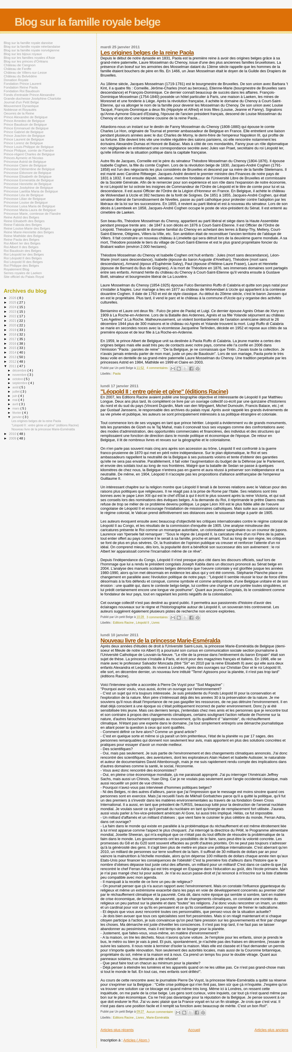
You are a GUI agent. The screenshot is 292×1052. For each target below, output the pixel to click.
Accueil (194, 1030)
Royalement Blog (16, 269)
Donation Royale (16, 80)
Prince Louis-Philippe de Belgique (29, 146)
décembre (20, 370)
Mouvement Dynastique (21, 106)
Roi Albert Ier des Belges (22, 243)
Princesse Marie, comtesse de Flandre (32, 213)
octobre (18, 379)
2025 (13, 302)
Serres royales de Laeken (23, 273)
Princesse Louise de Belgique (26, 202)
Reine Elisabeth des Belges (24, 221)
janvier (18, 417)
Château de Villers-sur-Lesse (25, 72)
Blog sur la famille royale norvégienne (31, 50)
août (16, 387)
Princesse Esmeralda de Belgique (29, 180)
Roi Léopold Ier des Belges (24, 254)
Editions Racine (123, 622)
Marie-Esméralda (158, 1017)
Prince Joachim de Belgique (24, 135)
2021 (13, 320)
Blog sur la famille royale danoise (28, 43)
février (17, 412)
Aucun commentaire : (161, 1011)
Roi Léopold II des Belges (23, 258)
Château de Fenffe (17, 69)
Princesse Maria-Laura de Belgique (30, 210)
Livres (155, 622)
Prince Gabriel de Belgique (23, 132)
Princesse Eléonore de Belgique (27, 172)
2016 (13, 343)
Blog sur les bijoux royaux (23, 54)
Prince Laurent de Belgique (24, 139)
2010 (13, 433)
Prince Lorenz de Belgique (23, 143)
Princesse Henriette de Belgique (27, 184)
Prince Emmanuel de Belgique (26, 128)
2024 (13, 307)
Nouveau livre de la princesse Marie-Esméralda (160, 640)
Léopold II (143, 622)
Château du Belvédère (20, 76)
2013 (13, 357)
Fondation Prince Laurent (22, 83)
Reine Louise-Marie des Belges (27, 228)
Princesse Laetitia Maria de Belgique (31, 191)
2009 (13, 438)
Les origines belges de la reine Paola (147, 52)
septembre (21, 383)
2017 (13, 339)
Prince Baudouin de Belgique (25, 124)
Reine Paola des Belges (21, 239)
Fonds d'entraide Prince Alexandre (29, 95)
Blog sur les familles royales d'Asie (29, 57)
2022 (13, 316)
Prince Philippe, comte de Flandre (29, 150)
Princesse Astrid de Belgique (25, 161)
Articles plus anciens (272, 1030)
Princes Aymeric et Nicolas (23, 158)
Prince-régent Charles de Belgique (29, 154)
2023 (13, 311)
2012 (13, 361)
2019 (13, 330)
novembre (20, 374)
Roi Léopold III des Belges (23, 262)
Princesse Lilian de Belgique (25, 198)
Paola (117, 373)
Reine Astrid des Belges (21, 217)
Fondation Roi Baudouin (22, 91)
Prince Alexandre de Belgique (26, 117)
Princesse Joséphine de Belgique (28, 187)
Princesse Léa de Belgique (23, 195)
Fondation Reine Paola (21, 87)
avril (16, 404)
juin (15, 395)
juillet (17, 391)
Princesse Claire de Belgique (25, 165)
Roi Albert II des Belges (21, 247)
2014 (13, 352)
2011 (13, 366)
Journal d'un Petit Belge (21, 102)
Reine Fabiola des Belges (23, 224)
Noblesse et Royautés (20, 109)
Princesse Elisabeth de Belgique (28, 176)
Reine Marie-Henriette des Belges (29, 232)
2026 (13, 298)
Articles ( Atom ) (136, 1040)
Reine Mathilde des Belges (23, 236)
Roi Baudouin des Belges (22, 250)
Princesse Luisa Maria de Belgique (29, 206)
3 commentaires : (158, 617)
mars (17, 408)
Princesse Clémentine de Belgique (29, 169)
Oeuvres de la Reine (19, 113)
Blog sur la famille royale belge (87, 22)
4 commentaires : (158, 368)
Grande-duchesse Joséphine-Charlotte (32, 98)
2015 (13, 348)
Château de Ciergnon (19, 65)
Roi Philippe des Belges (21, 265)
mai (16, 399)
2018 (13, 334)
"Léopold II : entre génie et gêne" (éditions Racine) (164, 391)
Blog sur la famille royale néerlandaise (32, 46)
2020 (13, 325)
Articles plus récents (116, 1030)
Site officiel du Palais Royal (24, 276)
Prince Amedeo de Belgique (24, 121)
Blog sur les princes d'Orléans (26, 61)
